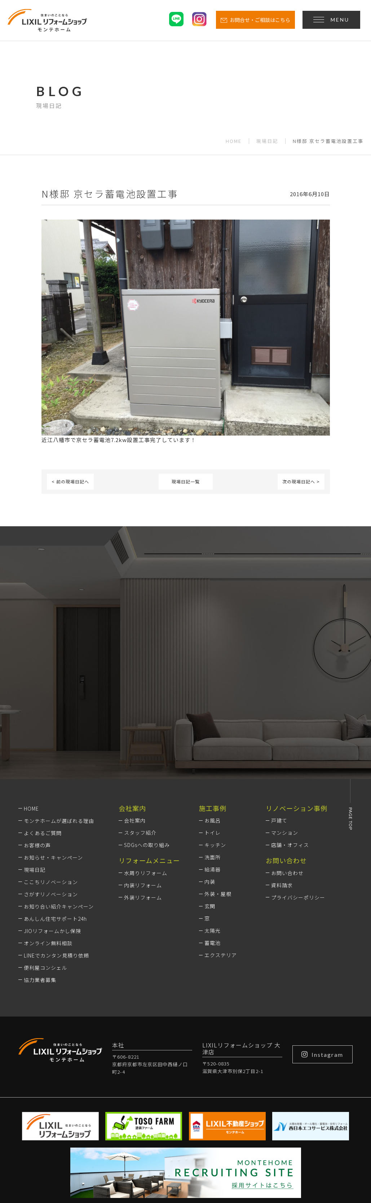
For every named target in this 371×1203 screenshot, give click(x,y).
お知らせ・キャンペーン (53, 766)
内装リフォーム (143, 794)
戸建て (279, 730)
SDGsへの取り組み (147, 754)
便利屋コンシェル (45, 876)
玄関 (209, 815)
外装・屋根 (217, 803)
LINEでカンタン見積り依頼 (56, 864)
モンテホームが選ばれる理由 (59, 730)
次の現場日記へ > (301, 481)
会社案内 (135, 730)
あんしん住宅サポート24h (55, 828)
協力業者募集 (40, 889)
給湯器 (212, 779)
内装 (209, 791)
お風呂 (212, 730)
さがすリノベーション (51, 803)
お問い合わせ (287, 782)
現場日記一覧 (186, 481)
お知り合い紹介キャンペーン (59, 815)
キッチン (215, 754)
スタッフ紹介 (140, 742)
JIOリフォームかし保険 (52, 840)
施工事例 (212, 717)
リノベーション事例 (296, 717)
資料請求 (282, 794)
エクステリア (220, 864)
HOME (234, 141)
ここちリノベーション (51, 791)
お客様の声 (37, 754)
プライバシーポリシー (298, 806)
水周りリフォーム (145, 782)
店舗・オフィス (290, 754)
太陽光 (212, 840)
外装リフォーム (143, 806)
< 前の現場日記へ (70, 481)
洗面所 (212, 766)
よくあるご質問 (43, 742)
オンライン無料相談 (48, 852)
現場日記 (267, 141)
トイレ (212, 742)
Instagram (322, 963)
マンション (284, 742)
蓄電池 (212, 852)
